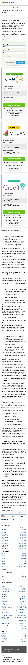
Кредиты (9, 7)
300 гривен (4, 531)
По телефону (23, 601)
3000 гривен (4, 539)
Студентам (3, 600)
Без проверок (5, 612)
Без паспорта (23, 598)
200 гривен (4, 529)
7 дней (3, 555)
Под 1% (25, 604)
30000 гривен (23, 535)
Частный (24, 596)
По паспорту (23, 600)
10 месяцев (24, 558)
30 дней (3, 561)
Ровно (25, 636)
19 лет (3, 576)
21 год (2, 579)
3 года (25, 563)
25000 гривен (23, 534)
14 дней (3, 558)
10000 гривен (23, 528)
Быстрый (24, 628)
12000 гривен (23, 529)
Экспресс (3, 622)
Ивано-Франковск (6, 640)
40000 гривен (23, 537)
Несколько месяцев (22, 566)
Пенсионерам (4, 601)
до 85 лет (24, 578)
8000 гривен (4, 546)
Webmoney (24, 588)
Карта (2, 585)
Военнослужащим (22, 615)
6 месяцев (24, 557)
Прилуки (24, 635)
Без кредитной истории (21, 617)
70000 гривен (23, 540)
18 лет (3, 575)
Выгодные (24, 618)
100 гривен (4, 528)
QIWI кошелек (5, 589)
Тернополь (24, 640)
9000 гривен (4, 548)
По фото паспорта (22, 612)
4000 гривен (4, 540)
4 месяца (24, 555)
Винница (3, 633)
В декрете (24, 614)
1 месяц (3, 568)
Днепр (3, 635)
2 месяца (3, 569)
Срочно (3, 620)
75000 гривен (23, 542)
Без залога (4, 604)
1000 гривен (4, 535)
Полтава (24, 633)
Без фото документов (21, 606)
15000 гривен (23, 531)
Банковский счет (5, 588)
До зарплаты (4, 596)
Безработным (4, 603)
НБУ (26, 522)
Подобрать (20, 62)
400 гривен (4, 532)
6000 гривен (4, 543)
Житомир (3, 636)
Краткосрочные (23, 564)
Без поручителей (22, 603)
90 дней (3, 566)
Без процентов (5, 614)
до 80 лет (24, 576)
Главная (3, 7)
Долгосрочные (23, 568)
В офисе (24, 589)
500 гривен (4, 534)
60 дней (3, 563)
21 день (3, 560)
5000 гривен (4, 542)
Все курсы (4, 522)
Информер (5, 648)
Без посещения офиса (21, 591)
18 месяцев (24, 560)
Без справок (4, 606)
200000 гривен (23, 546)
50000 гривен (23, 539)
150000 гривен (23, 545)
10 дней (3, 557)
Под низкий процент (6, 615)
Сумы (25, 638)
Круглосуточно (5, 617)
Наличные (3, 586)
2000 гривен (4, 537)
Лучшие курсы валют (8, 510)
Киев (2, 641)
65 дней (3, 564)
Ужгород (24, 641)
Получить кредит (14, 105)
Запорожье (4, 638)
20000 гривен (23, 532)
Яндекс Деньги (5, 591)
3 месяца (24, 553)
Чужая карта (23, 586)
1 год (25, 561)
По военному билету (21, 611)
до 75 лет (24, 575)
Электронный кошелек (21, 585)
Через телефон (5, 625)
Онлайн (3, 598)
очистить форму (10, 62)
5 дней (3, 553)
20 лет (3, 578)
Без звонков (4, 618)
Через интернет (5, 623)
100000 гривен (23, 543)
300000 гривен (23, 548)
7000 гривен (4, 545)
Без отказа (4, 611)
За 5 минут (24, 626)
